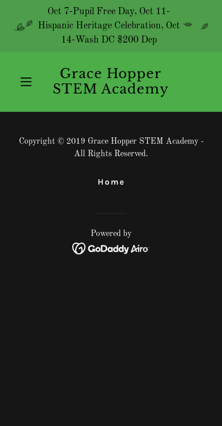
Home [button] (111, 182)
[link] (111, 91)
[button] (28, 81)
